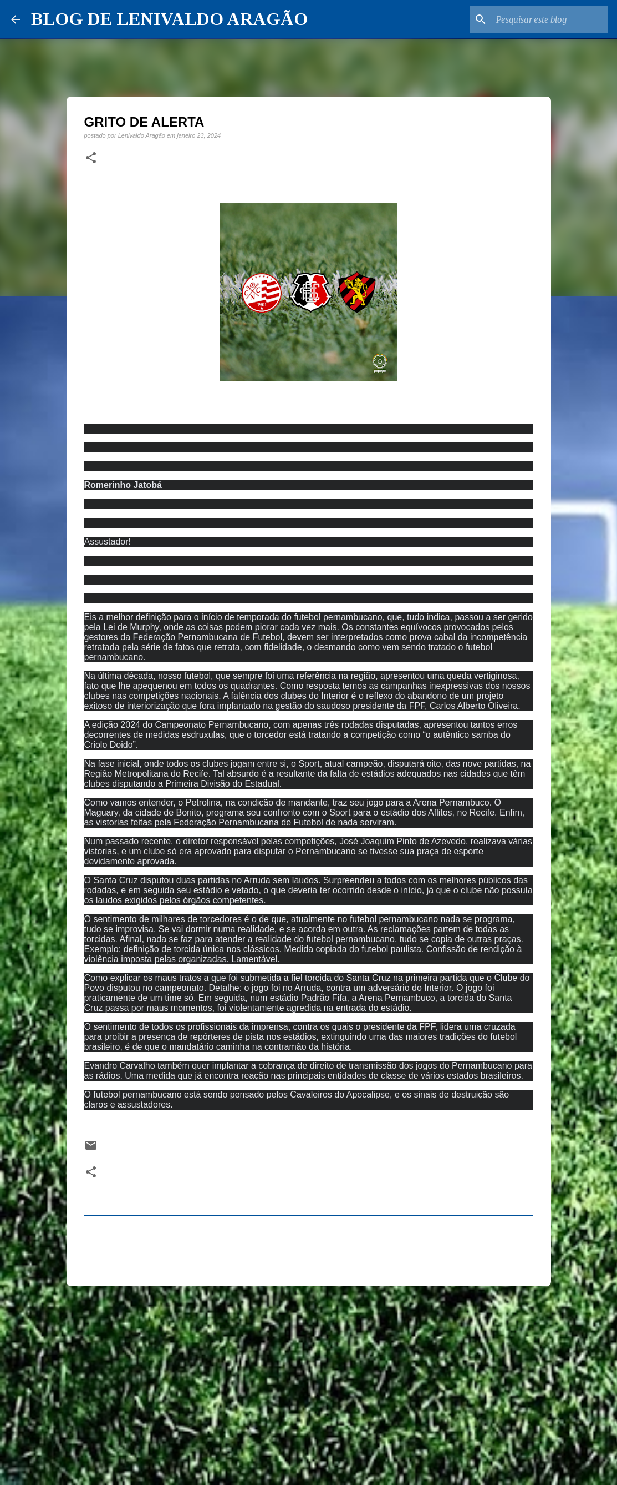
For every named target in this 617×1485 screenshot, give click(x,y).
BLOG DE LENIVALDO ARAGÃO (169, 19)
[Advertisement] (308, 1380)
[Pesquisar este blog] (550, 19)
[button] (91, 158)
